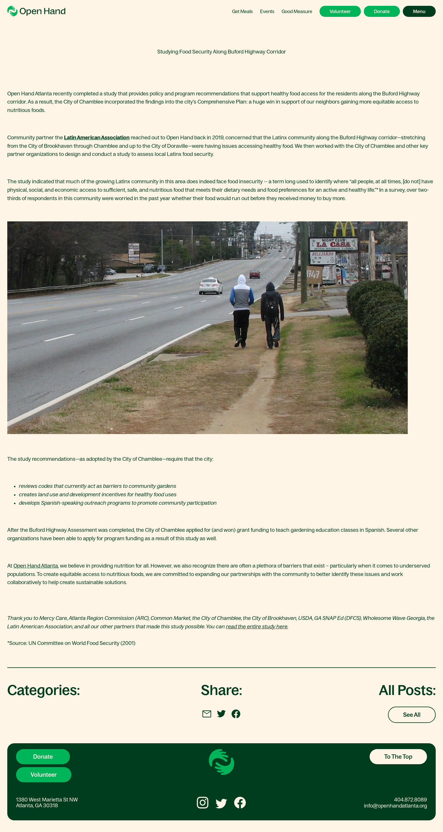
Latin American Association (97, 138)
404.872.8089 (410, 800)
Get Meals (242, 11)
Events (267, 11)
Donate (382, 11)
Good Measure (297, 11)
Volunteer (340, 11)
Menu (419, 11)
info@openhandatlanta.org (395, 806)
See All (412, 715)
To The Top (398, 756)
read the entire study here (256, 627)
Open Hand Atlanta (35, 566)
